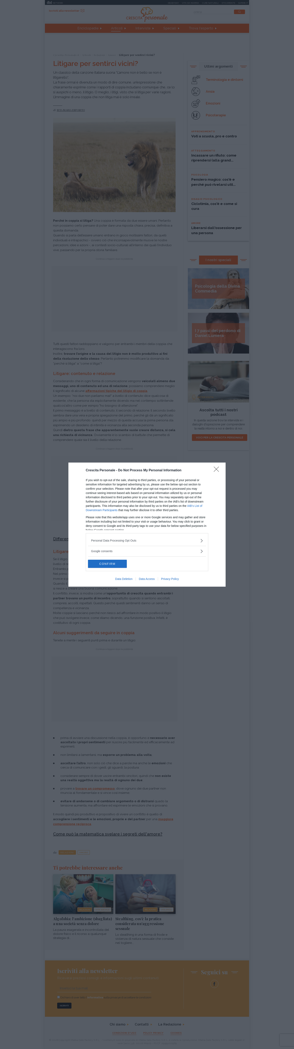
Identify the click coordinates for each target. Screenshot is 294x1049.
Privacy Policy (170, 579)
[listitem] (147, 540)
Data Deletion (124, 579)
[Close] (218, 470)
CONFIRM (107, 563)
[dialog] (147, 525)
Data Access (147, 579)
